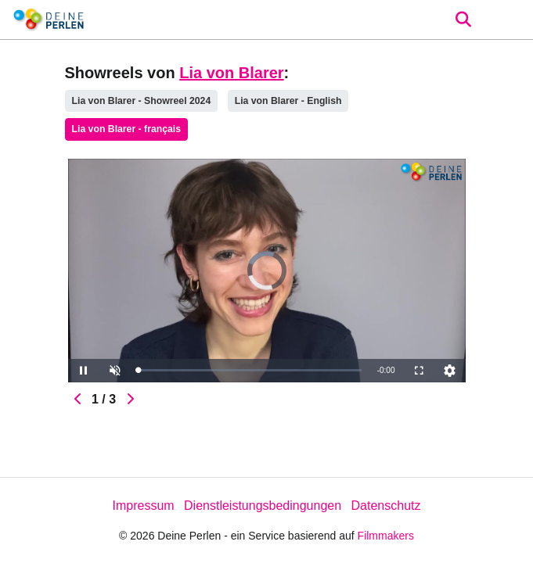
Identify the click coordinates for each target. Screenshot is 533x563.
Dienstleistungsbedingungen (262, 505)
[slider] (250, 370)
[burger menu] (509, 20)
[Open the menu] (463, 19)
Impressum (143, 505)
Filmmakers (386, 535)
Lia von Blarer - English (288, 100)
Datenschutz (386, 505)
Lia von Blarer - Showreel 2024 (141, 100)
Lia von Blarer (231, 72)
